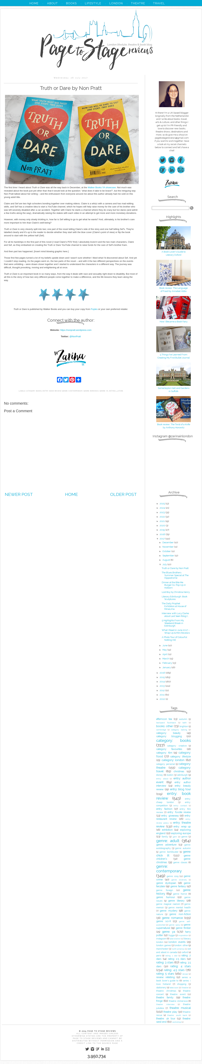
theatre (185, 987)
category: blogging (169, 736)
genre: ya (103, 391)
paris (158, 955)
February (167, 663)
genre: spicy (174, 925)
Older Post (123, 494)
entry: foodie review (179, 812)
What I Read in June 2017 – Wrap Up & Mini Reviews (176, 631)
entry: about (162, 778)
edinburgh (182, 775)
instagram (161, 938)
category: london (173, 760)
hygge (172, 935)
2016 (163, 672)
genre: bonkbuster (169, 852)
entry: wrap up (182, 826)
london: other (181, 945)
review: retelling (165, 977)
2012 (162, 690)
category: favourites (169, 749)
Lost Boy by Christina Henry (176, 592)
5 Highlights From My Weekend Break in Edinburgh (173, 623)
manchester (162, 949)
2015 (162, 677)
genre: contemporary (72, 391)
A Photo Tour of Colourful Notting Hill (174, 638)
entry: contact (180, 805)
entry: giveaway (170, 815)
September (168, 555)
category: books (34, 391)
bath (184, 722)
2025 (162, 503)
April (165, 654)
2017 (162, 538)
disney (159, 775)
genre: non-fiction (180, 914)
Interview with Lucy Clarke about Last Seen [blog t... (175, 614)
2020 (163, 525)
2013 (162, 686)
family (165, 836)
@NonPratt (75, 336)
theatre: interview (165, 1004)
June (165, 645)
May (164, 649)
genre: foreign (164, 890)
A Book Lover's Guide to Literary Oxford (173, 251)
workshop (176, 1022)
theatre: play (170, 1011)
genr (175, 837)
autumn (183, 719)
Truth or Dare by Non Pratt (175, 568)
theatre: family (165, 997)
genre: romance (91, 391)
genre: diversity (179, 880)
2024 (163, 508)
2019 (162, 530)
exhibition (167, 829)
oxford (185, 952)
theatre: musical (180, 1008)
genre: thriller (183, 928)
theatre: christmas (166, 991)
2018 (163, 534)
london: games (163, 945)
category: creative (176, 745)
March (166, 658)
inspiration (183, 935)
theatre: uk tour (165, 1018)
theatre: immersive (178, 1001)
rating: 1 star (171, 955)
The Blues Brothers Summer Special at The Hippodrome (175, 575)
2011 (162, 694)
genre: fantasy (178, 886)
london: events (177, 942)
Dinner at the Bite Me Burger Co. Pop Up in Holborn (174, 585)
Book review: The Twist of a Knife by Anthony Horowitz (173, 424)
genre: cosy (173, 876)
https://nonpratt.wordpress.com (76, 330)
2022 (162, 516)
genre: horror (180, 894)
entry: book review (51, 391)
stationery (161, 987)
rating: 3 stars (165, 962)
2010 (163, 699)
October (166, 551)
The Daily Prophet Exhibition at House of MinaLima (174, 606)
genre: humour (165, 897)
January (166, 667)
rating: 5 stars (165, 973)
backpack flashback (166, 722)
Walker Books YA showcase (102, 187)
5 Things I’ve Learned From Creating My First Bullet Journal (173, 354)
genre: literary (176, 900)
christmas (179, 771)
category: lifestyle (180, 756)
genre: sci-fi (163, 921)
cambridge (161, 730)
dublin (170, 775)
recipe (185, 974)
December (168, 542)
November (168, 546)
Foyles (94, 309)
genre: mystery (168, 910)
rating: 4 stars (116, 391)
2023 (162, 512)
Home (71, 494)
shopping (181, 984)
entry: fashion (164, 809)
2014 (162, 681)
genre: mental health (180, 907)
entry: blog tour (180, 789)
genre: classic (180, 862)
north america (178, 949)
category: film (164, 752)
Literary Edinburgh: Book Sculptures (174, 598)
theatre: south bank (177, 1015)
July (164, 564)
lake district (175, 938)
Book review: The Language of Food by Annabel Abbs (173, 288)
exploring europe (181, 833)
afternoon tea (164, 719)
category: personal (165, 764)
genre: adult (167, 840)
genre (184, 836)
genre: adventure (166, 844)
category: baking (179, 730)
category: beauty (168, 733)
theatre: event (178, 994)
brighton (184, 726)
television (174, 987)
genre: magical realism (168, 904)
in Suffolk (173, 391)
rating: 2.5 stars (177, 959)
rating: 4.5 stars (174, 970)
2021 (162, 521)
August (166, 560)
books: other (164, 726)
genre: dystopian (166, 883)
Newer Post (19, 494)
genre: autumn (183, 848)
